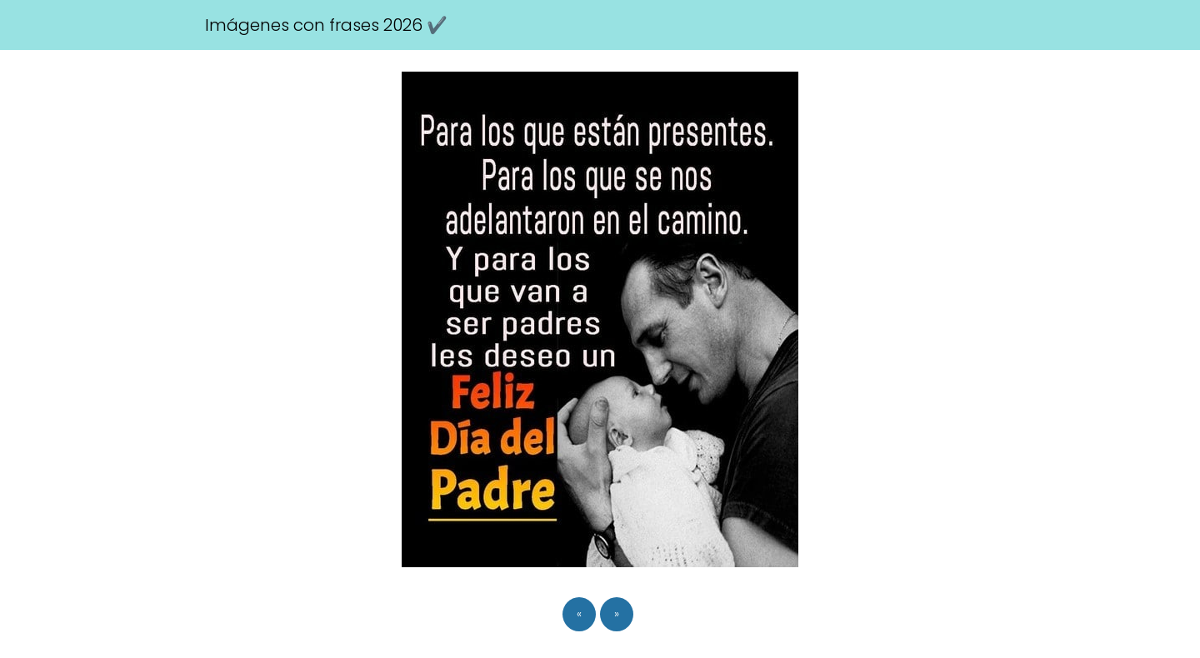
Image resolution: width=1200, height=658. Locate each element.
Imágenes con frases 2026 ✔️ (326, 25)
